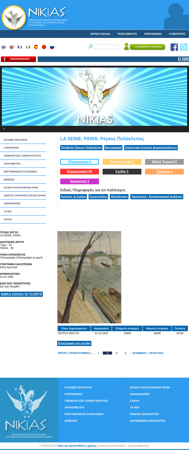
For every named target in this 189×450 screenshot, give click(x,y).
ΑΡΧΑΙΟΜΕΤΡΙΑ (12, 163)
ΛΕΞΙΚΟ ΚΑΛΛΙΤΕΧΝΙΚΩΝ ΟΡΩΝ (21, 187)
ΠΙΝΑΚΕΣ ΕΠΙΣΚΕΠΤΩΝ (144, 414)
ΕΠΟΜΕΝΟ (139, 353)
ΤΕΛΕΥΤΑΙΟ (156, 353)
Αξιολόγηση (119, 196)
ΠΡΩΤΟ (62, 353)
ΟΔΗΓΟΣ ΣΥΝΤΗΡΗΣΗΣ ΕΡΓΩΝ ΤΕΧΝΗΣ (25, 195)
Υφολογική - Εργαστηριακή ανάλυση (156, 196)
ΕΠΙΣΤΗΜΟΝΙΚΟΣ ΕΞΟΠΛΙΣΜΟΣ (20, 171)
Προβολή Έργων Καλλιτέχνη (81, 147)
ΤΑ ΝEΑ (8, 211)
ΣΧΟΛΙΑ (8, 219)
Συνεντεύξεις (98, 196)
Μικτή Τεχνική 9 (164, 162)
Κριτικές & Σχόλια (73, 196)
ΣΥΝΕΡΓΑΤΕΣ (177, 33)
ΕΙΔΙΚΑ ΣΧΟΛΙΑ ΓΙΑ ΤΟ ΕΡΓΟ (21, 294)
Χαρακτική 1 (79, 181)
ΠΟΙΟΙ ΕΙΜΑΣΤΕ (127, 33)
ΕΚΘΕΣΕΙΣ (9, 179)
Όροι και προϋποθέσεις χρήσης (77, 445)
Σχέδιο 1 (121, 171)
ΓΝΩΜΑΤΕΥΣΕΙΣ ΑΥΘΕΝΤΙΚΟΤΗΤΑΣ (22, 156)
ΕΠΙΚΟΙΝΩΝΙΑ (152, 33)
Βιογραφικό (113, 147)
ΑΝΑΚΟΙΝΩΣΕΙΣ (12, 203)
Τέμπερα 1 (164, 171)
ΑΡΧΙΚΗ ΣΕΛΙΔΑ (100, 33)
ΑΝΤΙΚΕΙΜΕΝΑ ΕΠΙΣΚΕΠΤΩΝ (147, 420)
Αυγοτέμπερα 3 (122, 162)
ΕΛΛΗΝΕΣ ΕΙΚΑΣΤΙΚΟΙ (15, 140)
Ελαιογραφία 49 (79, 171)
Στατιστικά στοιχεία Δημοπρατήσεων (151, 147)
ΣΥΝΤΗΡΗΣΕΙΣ (11, 148)
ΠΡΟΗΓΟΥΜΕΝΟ (79, 353)
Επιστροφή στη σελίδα (74, 343)
